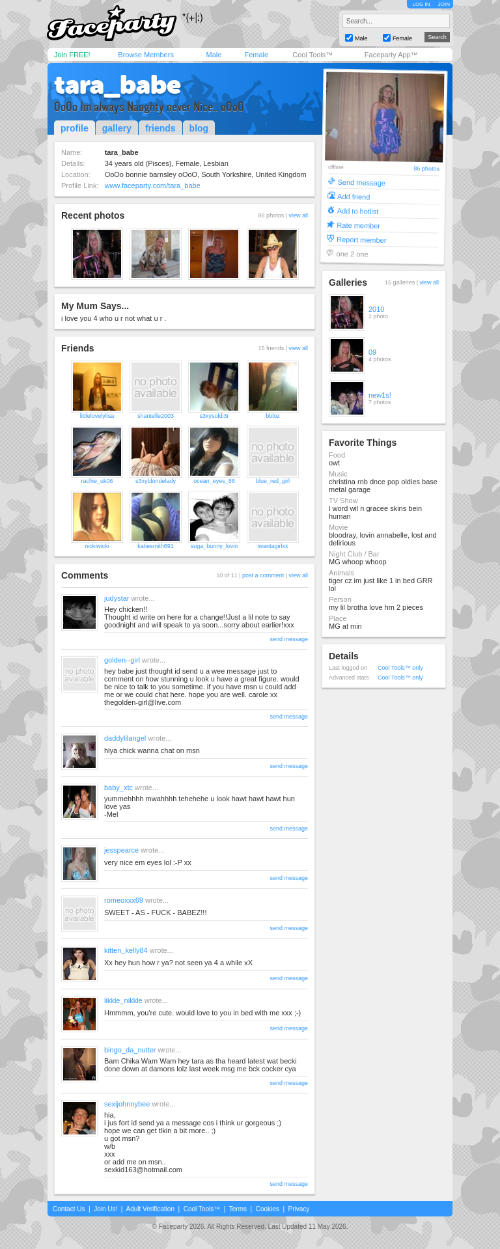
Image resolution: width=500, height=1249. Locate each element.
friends (160, 128)
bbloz (273, 416)
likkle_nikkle (123, 1000)
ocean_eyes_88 (214, 481)
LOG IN (421, 4)
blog (199, 128)
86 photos (426, 168)
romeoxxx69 (123, 900)
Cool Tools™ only (400, 668)
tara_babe (117, 85)
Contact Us (69, 1209)
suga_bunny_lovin (214, 546)
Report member (362, 239)
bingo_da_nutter (130, 1050)
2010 (376, 309)
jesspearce (121, 850)
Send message (361, 182)
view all (298, 215)
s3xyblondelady (155, 481)
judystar (117, 598)
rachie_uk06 (97, 481)
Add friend (353, 196)
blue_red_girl (273, 481)
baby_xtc (118, 787)
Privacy (299, 1209)
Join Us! (105, 1209)
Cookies (267, 1209)
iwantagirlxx (272, 546)
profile (75, 128)
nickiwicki (97, 546)
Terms (238, 1209)
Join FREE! (72, 55)
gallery (117, 128)
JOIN (444, 4)
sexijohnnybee (127, 1104)
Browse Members (146, 55)
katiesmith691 (155, 546)
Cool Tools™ (312, 55)
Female (256, 55)
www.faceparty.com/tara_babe (153, 185)
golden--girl (122, 660)
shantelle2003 (155, 416)
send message (289, 639)
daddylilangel (125, 738)
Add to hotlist (358, 210)
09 (372, 352)
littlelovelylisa (97, 416)
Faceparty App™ (391, 55)
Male (213, 55)
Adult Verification (150, 1209)
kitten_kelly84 (126, 950)
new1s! (379, 395)
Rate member (358, 225)
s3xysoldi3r (214, 416)
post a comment (263, 575)
